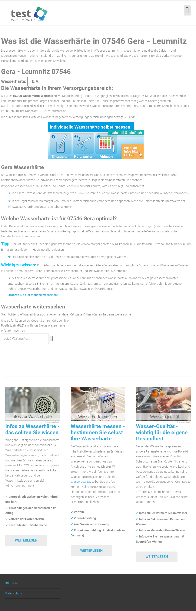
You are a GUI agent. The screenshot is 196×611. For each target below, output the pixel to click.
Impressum (12, 582)
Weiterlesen (26, 540)
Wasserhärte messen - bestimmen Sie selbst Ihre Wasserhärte (98, 432)
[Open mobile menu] (187, 10)
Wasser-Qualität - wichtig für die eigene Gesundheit (162, 432)
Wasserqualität (81, 481)
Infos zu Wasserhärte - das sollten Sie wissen (32, 429)
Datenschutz (13, 593)
